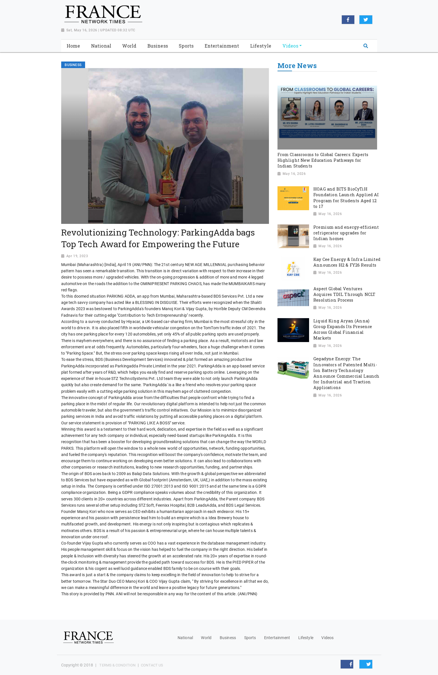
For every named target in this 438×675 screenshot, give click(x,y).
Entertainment (277, 637)
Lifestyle (305, 637)
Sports (250, 637)
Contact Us (152, 665)
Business (228, 637)
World (206, 637)
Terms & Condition (117, 665)
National (185, 637)
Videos (327, 637)
